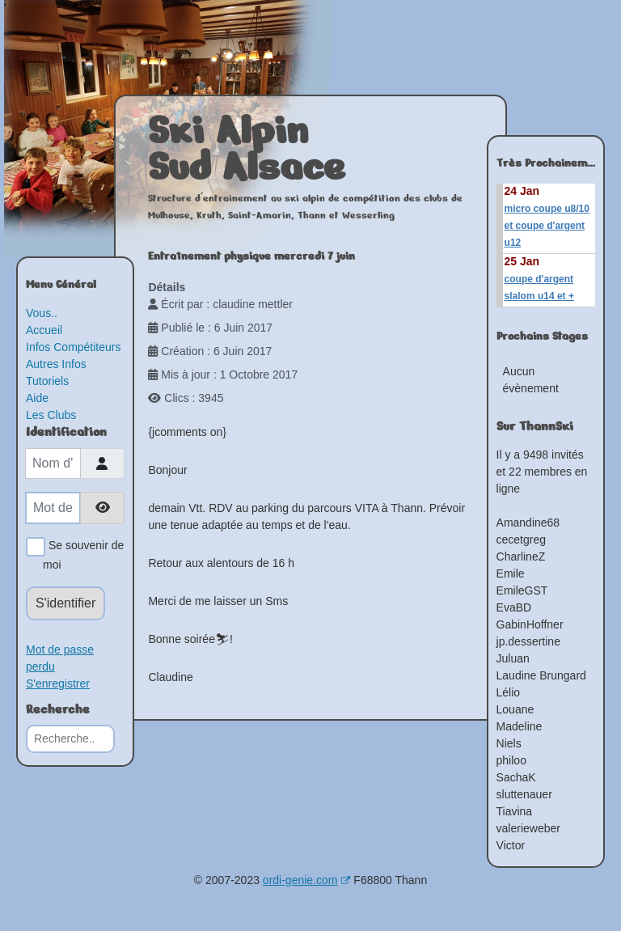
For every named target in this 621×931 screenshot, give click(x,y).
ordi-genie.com (307, 880)
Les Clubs (51, 414)
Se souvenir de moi (83, 554)
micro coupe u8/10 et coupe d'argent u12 (547, 225)
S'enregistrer (58, 683)
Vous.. (41, 313)
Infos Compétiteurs (73, 347)
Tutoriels (47, 381)
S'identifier (65, 603)
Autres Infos (56, 364)
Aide (37, 397)
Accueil (44, 330)
